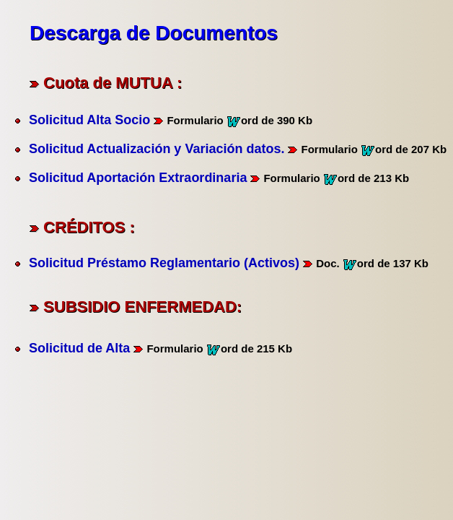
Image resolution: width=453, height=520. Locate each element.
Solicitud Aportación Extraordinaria (138, 177)
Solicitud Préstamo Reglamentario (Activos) (164, 263)
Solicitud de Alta (79, 348)
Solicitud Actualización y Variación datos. (156, 149)
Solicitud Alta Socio (89, 120)
